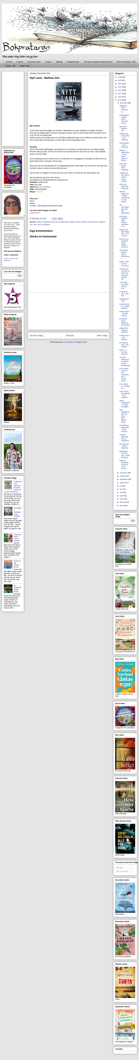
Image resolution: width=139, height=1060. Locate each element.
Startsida (9, 62)
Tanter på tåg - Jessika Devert (17, 564)
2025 (120, 80)
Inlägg (120, 867)
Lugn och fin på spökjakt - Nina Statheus (124, 394)
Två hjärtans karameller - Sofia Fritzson (124, 428)
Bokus (32, 201)
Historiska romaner (34, 62)
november (124, 473)
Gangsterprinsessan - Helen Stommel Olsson (124, 119)
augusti (123, 483)
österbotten (46, 224)
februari (123, 502)
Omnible (33, 206)
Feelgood (19, 62)
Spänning (59, 62)
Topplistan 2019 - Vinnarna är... (123, 109)
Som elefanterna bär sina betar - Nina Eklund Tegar (124, 416)
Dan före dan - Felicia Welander (124, 446)
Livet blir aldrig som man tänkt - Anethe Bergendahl (124, 361)
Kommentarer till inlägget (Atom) (75, 342)
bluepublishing (48, 222)
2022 (120, 90)
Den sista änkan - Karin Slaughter (123, 167)
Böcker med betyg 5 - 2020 (126, 62)
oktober (123, 476)
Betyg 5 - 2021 (11, 66)
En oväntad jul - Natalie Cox (124, 386)
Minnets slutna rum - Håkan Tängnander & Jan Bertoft (124, 197)
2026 (120, 77)
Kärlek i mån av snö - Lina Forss (124, 264)
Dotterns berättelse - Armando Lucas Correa (124, 465)
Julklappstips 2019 (124, 300)
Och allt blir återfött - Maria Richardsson (124, 254)
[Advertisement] (69, 311)
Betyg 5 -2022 (25, 66)
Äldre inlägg (102, 335)
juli (121, 486)
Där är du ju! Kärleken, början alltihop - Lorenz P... (124, 243)
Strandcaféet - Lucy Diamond (124, 145)
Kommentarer (123, 871)
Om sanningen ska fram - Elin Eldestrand (124, 209)
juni (121, 489)
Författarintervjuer (73, 62)
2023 (120, 87)
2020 (120, 97)
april (121, 496)
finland (78, 222)
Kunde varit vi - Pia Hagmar (124, 338)
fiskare (84, 222)
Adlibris (32, 203)
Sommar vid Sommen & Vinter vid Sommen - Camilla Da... (124, 274)
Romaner (48, 62)
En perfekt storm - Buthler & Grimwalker (124, 322)
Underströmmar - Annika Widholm (124, 306)
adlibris (39, 222)
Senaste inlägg (36, 335)
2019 (120, 100)
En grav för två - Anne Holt (124, 294)
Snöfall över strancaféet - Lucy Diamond (124, 137)
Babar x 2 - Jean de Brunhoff (123, 352)
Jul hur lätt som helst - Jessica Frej (124, 285)
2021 (120, 94)
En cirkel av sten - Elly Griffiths (123, 345)
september (124, 479)
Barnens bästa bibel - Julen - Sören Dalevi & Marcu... (124, 155)
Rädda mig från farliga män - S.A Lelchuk (124, 233)
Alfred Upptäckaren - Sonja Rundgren (124, 404)
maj (121, 492)
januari (122, 505)
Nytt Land (37, 224)
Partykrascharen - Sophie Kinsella (18, 538)
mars (122, 499)
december (124, 103)
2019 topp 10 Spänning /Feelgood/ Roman (98, 62)
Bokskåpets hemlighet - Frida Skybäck (18, 512)
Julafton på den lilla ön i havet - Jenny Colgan (124, 177)
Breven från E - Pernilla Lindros (124, 314)
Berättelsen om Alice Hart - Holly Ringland (124, 454)
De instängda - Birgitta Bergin (18, 588)
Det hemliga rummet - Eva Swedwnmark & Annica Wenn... (124, 375)
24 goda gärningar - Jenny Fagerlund (124, 438)
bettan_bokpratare (11, 255)
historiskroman (93, 222)
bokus (57, 222)
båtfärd (72, 222)
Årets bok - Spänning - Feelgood (124, 186)
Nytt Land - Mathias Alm (123, 128)
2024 (120, 84)
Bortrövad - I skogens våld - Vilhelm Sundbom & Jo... (124, 221)
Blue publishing (45, 187)
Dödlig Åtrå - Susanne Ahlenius (124, 330)
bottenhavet (64, 222)
